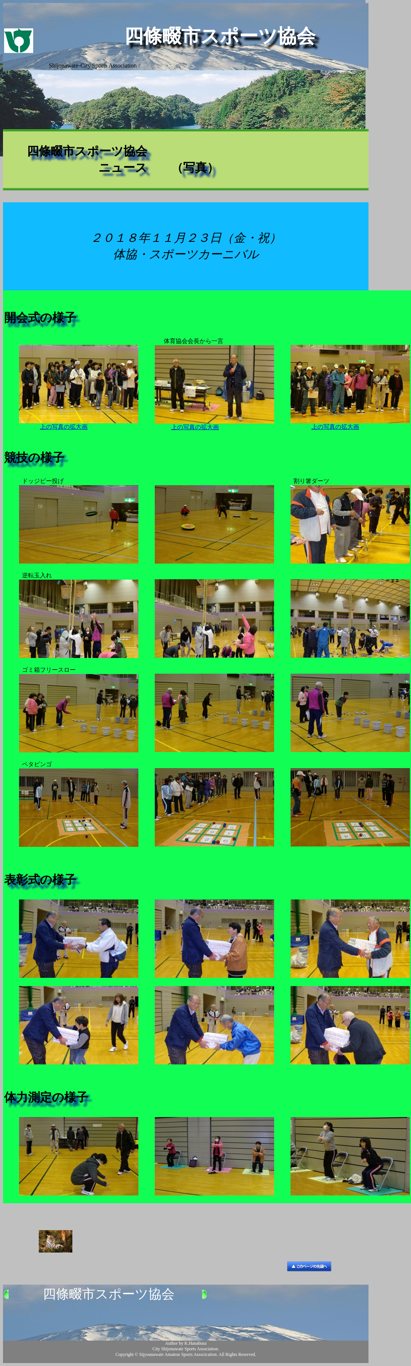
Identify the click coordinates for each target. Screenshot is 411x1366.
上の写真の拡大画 (64, 427)
